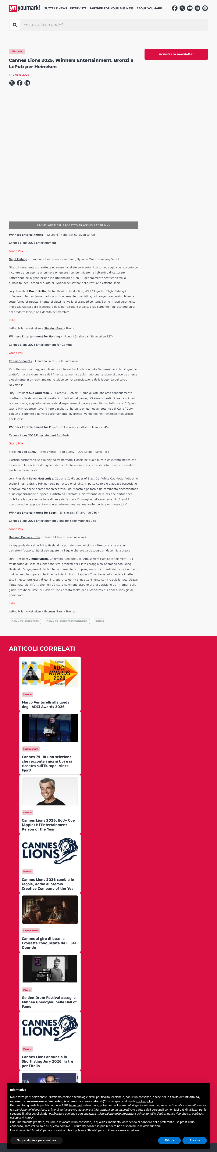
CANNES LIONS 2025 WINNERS (67, 556)
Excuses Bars (54, 546)
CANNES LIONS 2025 (25, 556)
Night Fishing (18, 194)
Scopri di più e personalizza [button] (36, 1140)
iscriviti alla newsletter (176, 54)
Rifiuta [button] (169, 1140)
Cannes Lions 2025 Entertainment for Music (39, 370)
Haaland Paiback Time (24, 472)
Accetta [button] (194, 1140)
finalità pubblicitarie (34, 1113)
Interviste (78, 8)
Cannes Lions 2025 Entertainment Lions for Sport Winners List (52, 456)
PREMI (99, 556)
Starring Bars (54, 263)
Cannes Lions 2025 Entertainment (32, 178)
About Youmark (149, 8)
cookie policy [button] (144, 1101)
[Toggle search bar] (15, 25)
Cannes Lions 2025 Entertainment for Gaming (40, 280)
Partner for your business (111, 8)
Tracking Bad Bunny (22, 387)
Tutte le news (56, 8)
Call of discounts (20, 296)
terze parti (75, 1105)
